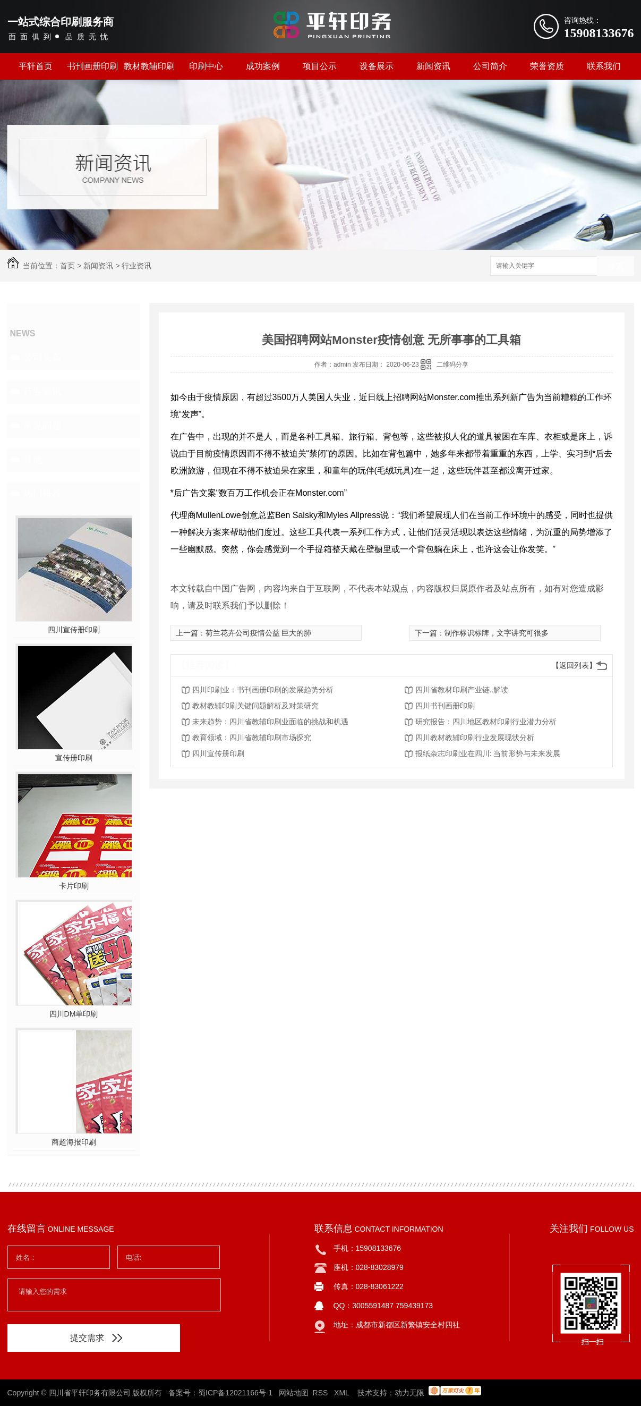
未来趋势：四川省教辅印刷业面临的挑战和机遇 (270, 721)
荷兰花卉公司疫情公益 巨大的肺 (259, 633)
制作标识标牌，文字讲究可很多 (497, 633)
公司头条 (42, 357)
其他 (32, 459)
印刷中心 (206, 66)
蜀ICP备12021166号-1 (235, 1392)
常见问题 (42, 425)
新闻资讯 (433, 66)
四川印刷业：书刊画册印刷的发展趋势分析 (263, 689)
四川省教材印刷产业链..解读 (462, 689)
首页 (67, 265)
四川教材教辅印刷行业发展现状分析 (474, 737)
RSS (321, 1392)
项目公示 (320, 66)
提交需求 (96, 1337)
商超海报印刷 (74, 1142)
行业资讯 (136, 265)
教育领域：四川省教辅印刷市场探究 (251, 737)
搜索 (615, 266)
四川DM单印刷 (73, 1014)
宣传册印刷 (73, 757)
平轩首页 (36, 66)
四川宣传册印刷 (74, 629)
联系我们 (604, 66)
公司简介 (490, 66)
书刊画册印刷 (92, 66)
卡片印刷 (74, 886)
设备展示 (377, 66)
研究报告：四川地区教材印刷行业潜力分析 (486, 721)
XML (342, 1392)
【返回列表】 (574, 665)
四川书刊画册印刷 (445, 705)
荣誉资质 (547, 66)
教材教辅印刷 (149, 66)
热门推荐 (42, 493)
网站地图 (294, 1392)
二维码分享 (452, 364)
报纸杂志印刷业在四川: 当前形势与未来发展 (488, 753)
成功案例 (263, 66)
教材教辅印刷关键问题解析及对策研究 (255, 705)
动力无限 (409, 1392)
